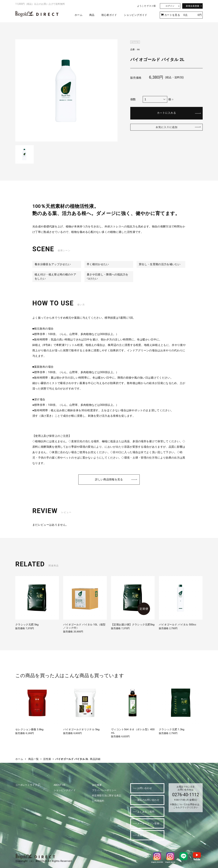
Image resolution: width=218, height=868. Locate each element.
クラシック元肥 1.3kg (171, 729)
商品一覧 (33, 759)
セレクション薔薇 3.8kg (29, 729)
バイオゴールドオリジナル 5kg (81, 729)
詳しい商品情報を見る (109, 479)
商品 (92, 15)
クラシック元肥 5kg (27, 624)
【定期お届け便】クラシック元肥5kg (132, 624)
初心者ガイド (109, 15)
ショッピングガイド (135, 15)
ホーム (78, 15)
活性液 (47, 759)
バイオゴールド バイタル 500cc (177, 624)
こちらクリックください (185, 807)
